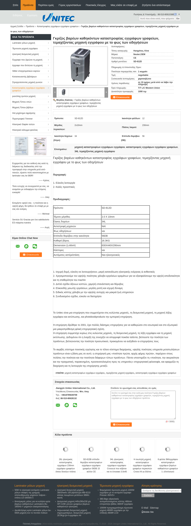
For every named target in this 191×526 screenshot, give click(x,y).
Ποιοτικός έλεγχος (96, 5)
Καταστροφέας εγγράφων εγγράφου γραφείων (58, 26)
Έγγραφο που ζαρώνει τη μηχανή (27, 60)
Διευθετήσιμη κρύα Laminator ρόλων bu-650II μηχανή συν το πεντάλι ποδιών (33, 511)
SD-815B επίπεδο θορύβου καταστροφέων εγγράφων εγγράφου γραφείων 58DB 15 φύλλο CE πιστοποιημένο (91, 467)
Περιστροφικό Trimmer (22, 119)
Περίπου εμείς (46, 5)
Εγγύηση (32, 15)
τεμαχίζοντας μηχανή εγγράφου (120, 373)
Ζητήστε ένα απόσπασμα (156, 5)
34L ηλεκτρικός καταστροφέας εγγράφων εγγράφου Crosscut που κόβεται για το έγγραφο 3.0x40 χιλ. (117, 467)
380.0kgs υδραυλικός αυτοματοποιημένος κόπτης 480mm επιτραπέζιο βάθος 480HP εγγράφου (116, 501)
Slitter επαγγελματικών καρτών (26, 71)
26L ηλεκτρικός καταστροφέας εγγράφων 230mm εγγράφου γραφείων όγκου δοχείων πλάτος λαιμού (65, 467)
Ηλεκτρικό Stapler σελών (23, 124)
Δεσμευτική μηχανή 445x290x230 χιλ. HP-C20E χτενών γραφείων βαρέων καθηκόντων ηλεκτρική (74, 504)
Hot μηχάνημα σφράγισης (23, 113)
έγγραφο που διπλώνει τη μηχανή (27, 65)
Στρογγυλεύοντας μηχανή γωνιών (27, 82)
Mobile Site (147, 512)
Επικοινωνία (123, 97)
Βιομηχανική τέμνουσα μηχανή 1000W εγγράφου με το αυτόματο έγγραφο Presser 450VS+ (117, 492)
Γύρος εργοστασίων (70, 5)
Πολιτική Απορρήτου (32, 524)
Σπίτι (15, 5)
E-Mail (144, 507)
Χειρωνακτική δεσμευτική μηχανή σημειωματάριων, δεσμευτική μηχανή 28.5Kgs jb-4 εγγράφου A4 (74, 513)
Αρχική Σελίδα (16, 26)
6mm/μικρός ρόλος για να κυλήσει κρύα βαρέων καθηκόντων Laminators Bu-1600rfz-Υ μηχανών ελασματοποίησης (32, 504)
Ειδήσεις (17, 15)
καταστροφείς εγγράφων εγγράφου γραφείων (156, 373)
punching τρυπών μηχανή (23, 96)
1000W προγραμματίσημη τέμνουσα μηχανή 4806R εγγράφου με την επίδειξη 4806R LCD (116, 510)
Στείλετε (148, 495)
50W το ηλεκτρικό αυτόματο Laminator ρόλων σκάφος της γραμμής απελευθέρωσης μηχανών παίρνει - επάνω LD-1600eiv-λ (32, 494)
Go (177, 18)
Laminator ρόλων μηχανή (23, 43)
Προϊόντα (28, 5)
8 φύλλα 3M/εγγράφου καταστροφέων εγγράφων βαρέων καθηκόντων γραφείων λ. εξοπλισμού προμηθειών (168, 467)
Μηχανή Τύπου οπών (21, 102)
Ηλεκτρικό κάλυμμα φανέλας (25, 130)
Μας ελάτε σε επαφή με (124, 5)
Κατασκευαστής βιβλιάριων (24, 76)
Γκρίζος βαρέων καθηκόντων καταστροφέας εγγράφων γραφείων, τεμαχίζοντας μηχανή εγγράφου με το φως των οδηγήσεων (78, 103)
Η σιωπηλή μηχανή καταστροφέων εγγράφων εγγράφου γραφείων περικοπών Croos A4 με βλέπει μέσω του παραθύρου (142, 467)
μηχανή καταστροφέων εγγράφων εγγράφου (85, 373)
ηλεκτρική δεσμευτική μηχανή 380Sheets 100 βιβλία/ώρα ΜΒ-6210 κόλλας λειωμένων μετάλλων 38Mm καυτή (73, 494)
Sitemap (154, 507)
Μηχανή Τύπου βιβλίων (22, 107)
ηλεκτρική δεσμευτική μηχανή (25, 54)
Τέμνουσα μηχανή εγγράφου (25, 48)
